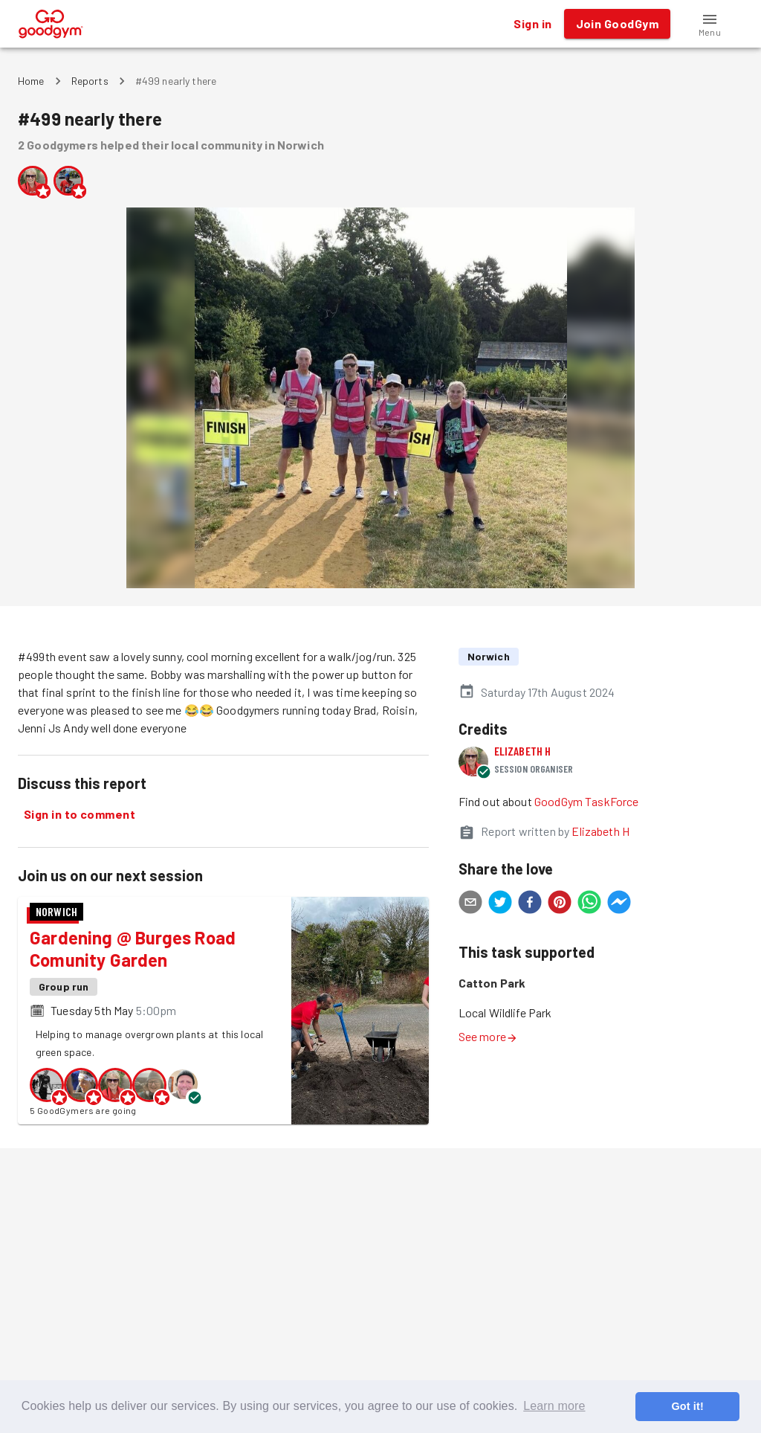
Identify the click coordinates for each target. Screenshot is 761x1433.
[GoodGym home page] (51, 22)
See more (488, 1036)
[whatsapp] (589, 904)
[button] (709, 24)
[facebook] (530, 904)
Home (31, 80)
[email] (470, 904)
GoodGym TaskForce (586, 801)
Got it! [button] (687, 1406)
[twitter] (500, 904)
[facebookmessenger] (619, 904)
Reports (90, 80)
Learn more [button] (554, 1406)
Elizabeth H (522, 751)
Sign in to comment (79, 814)
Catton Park (492, 983)
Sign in (532, 24)
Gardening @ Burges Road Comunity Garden (133, 948)
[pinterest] (559, 904)
